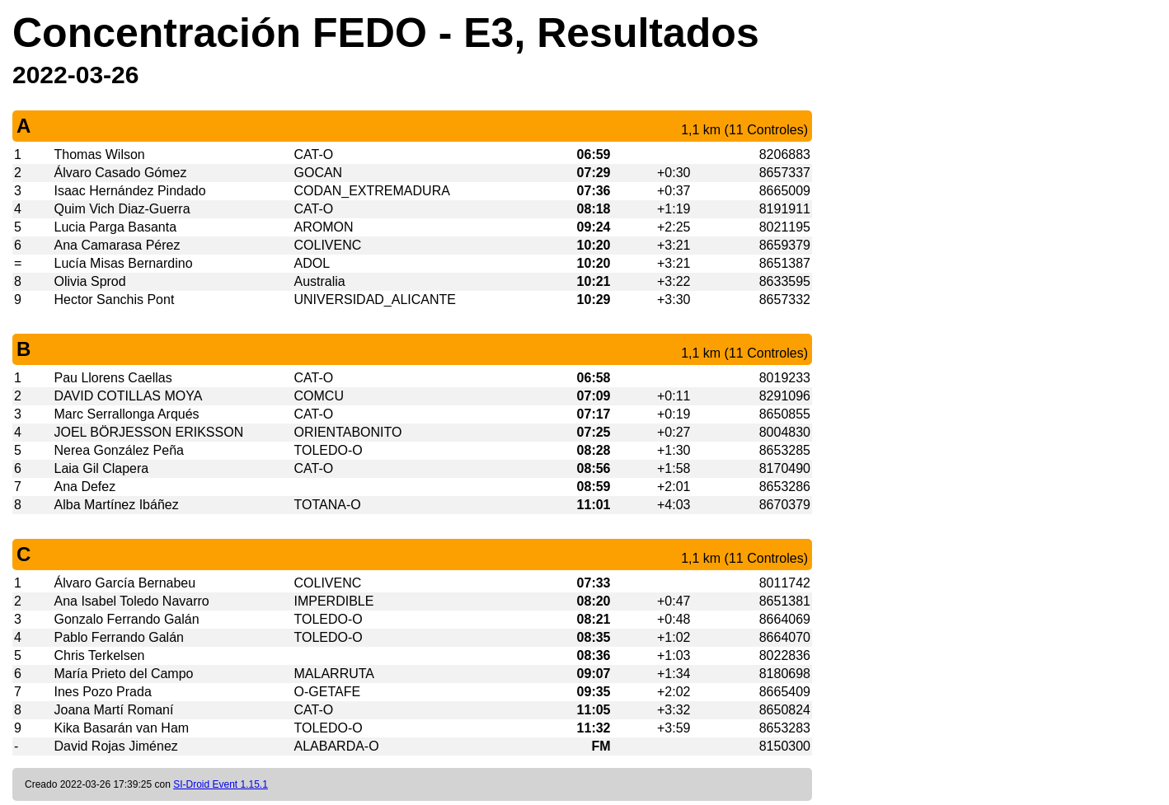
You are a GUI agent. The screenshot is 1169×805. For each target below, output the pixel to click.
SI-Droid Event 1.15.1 (220, 784)
